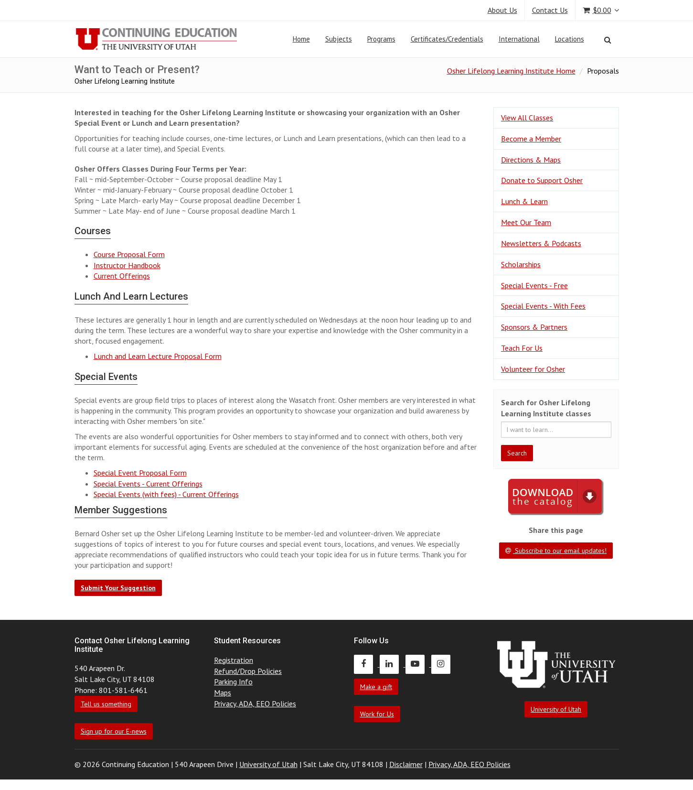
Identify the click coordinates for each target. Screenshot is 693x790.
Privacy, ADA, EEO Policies (255, 703)
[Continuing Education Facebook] (367, 664)
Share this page (556, 530)
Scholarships (521, 264)
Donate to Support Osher (542, 180)
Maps (222, 692)
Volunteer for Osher (533, 369)
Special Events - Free (534, 285)
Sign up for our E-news (114, 731)
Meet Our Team (526, 222)
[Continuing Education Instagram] (443, 664)
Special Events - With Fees (543, 306)
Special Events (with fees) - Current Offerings (166, 494)
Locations (569, 38)
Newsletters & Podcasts (541, 243)
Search (517, 453)
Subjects (338, 38)
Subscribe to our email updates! (556, 550)
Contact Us (550, 10)
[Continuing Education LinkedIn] (392, 664)
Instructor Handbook (127, 265)
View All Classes (527, 117)
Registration (233, 660)
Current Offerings (122, 276)
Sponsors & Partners (534, 327)
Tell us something (106, 704)
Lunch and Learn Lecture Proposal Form (158, 356)
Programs (381, 38)
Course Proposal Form (129, 254)
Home (301, 38)
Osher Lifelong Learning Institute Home (511, 71)
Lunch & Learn (524, 201)
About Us (502, 10)
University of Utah (556, 709)
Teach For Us (522, 348)
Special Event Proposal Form (140, 472)
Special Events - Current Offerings (148, 483)
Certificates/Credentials (447, 38)
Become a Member (531, 138)
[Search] (608, 40)
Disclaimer (406, 764)
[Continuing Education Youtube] (418, 664)
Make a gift (376, 686)
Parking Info (233, 681)
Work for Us (377, 714)
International (519, 38)
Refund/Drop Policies (248, 671)
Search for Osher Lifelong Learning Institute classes (546, 408)
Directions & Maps (531, 159)
